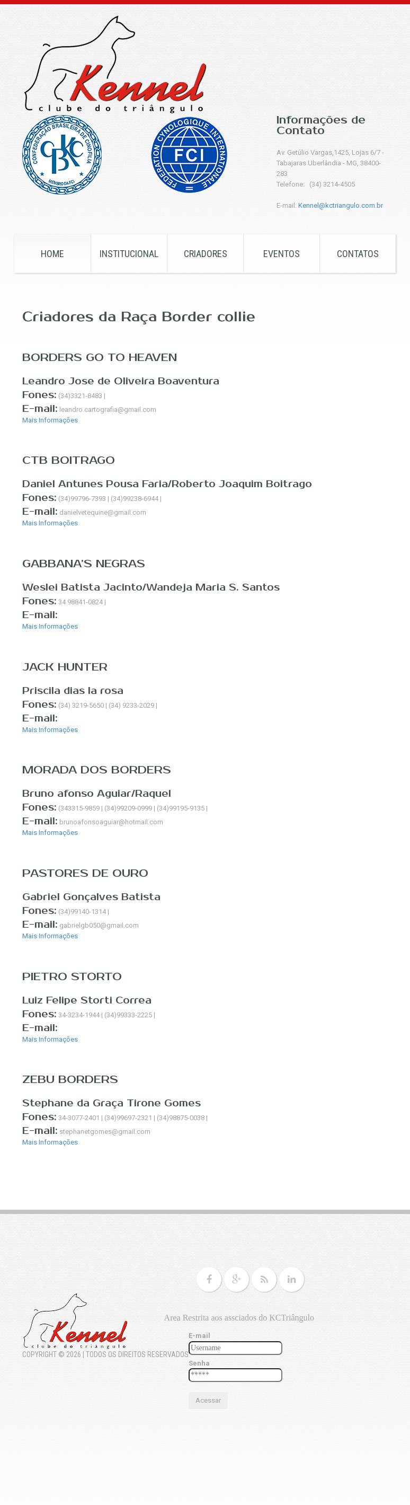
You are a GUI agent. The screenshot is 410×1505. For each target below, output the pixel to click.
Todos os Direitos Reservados (137, 1354)
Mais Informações (50, 420)
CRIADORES (205, 253)
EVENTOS (281, 253)
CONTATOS (358, 253)
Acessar (208, 1400)
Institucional (129, 253)
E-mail (199, 1336)
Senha (199, 1363)
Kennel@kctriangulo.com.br (340, 205)
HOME (52, 253)
